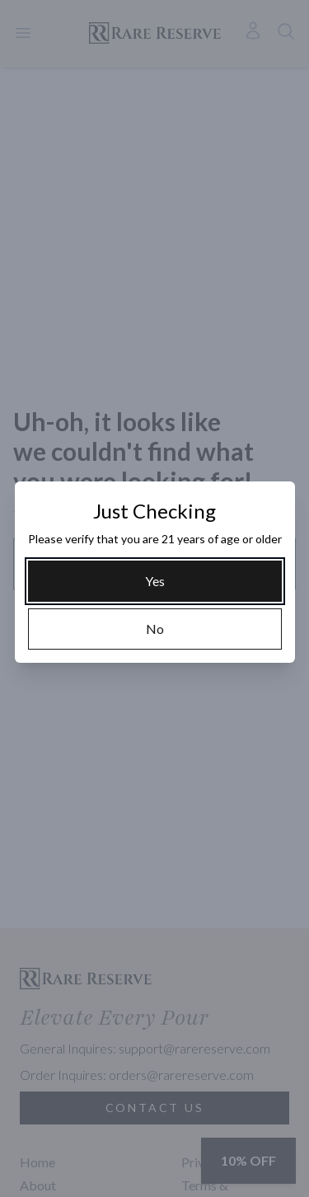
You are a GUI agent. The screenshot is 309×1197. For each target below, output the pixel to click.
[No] (155, 629)
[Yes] (155, 581)
